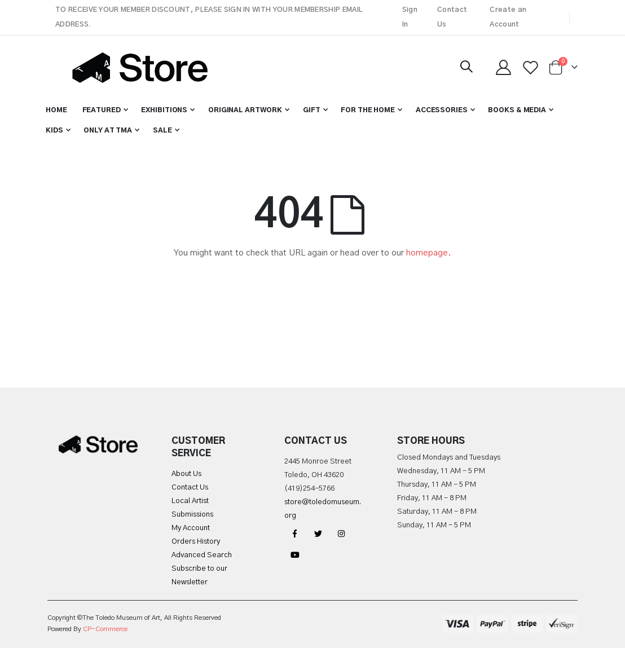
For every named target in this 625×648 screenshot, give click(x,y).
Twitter (318, 533)
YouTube (295, 555)
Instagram (341, 533)
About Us (186, 474)
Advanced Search (201, 555)
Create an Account (508, 17)
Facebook (295, 533)
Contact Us (452, 17)
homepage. (428, 253)
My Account (190, 528)
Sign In (409, 17)
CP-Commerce (105, 629)
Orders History (195, 541)
